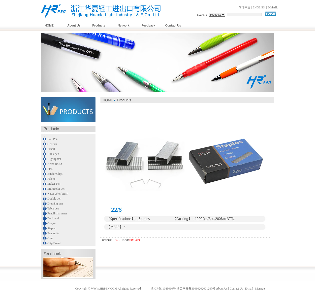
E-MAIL (272, 7)
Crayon (51, 223)
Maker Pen (53, 183)
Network (123, 25)
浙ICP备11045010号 (163, 288)
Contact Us (173, 25)
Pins (50, 169)
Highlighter (54, 159)
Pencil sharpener (57, 213)
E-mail (249, 288)
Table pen (53, 208)
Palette (51, 178)
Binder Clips (55, 174)
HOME (49, 25)
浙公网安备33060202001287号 (196, 288)
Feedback (148, 25)
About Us (73, 25)
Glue (50, 238)
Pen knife (53, 233)
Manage (260, 288)
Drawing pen (55, 203)
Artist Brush (54, 164)
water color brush (57, 193)
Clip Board (54, 243)
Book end (53, 218)
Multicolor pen (56, 188)
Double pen (54, 198)
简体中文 (245, 7)
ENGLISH (259, 7)
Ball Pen (52, 139)
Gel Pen (52, 144)
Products (98, 25)
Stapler (51, 228)
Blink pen (53, 154)
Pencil (51, 149)
